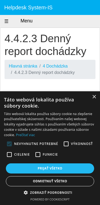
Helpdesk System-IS (28, 7)
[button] (50, 192)
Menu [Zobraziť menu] (22, 21)
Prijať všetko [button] (50, 168)
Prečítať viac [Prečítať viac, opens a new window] (25, 135)
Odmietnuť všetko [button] (50, 181)
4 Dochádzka (55, 66)
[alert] (50, 148)
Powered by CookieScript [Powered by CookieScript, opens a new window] (50, 199)
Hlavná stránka (23, 66)
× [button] (94, 97)
